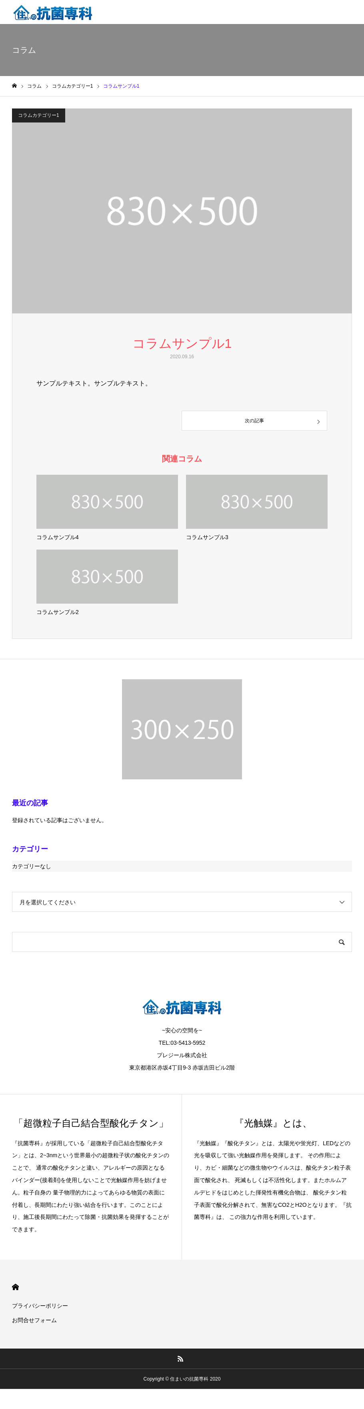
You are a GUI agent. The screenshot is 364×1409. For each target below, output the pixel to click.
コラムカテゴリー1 (38, 115)
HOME (15, 1287)
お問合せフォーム (34, 1320)
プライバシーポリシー (40, 1306)
